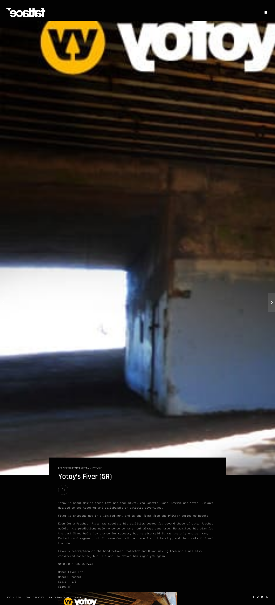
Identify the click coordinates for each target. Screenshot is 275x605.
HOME (9, 597)
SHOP (28, 597)
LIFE (60, 468)
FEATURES (39, 597)
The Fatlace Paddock (60, 597)
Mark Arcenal (82, 468)
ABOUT (78, 597)
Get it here (84, 564)
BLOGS (19, 597)
